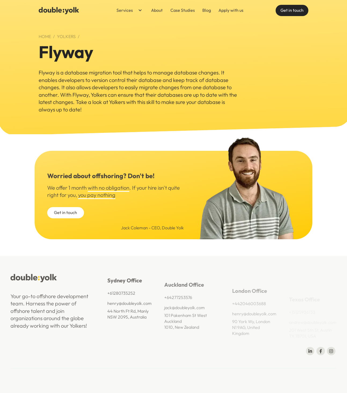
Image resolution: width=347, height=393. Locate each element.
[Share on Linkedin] (310, 351)
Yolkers (66, 36)
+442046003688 (249, 309)
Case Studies (182, 10)
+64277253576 (178, 301)
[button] (127, 10)
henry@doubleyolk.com (129, 305)
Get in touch (292, 10)
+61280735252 (121, 295)
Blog (206, 10)
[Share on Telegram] (331, 351)
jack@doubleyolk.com (184, 311)
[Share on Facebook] (320, 351)
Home (45, 36)
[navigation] (59, 10)
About (157, 10)
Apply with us (230, 10)
